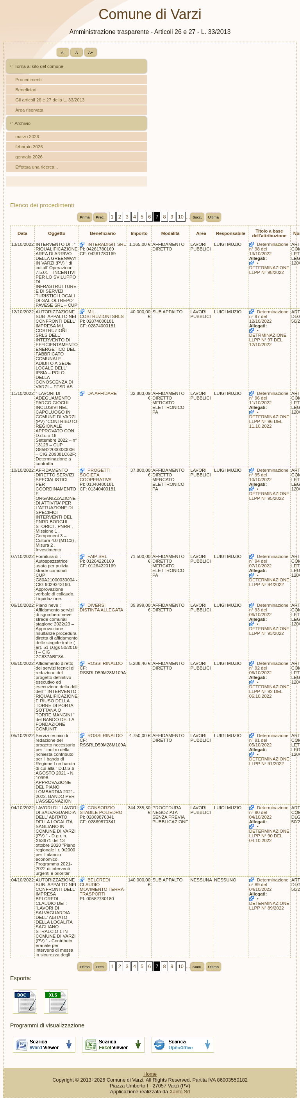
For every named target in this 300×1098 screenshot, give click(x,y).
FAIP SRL (97, 556)
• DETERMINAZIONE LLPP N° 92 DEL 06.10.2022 (269, 689)
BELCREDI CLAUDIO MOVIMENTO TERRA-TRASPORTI (102, 887)
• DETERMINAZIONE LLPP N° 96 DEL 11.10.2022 (269, 419)
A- (63, 52)
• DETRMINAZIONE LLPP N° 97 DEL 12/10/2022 (267, 337)
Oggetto (56, 233)
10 (181, 217)
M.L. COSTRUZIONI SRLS (102, 314)
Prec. (100, 217)
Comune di (149, 14)
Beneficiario (103, 233)
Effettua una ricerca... (36, 167)
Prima (84, 217)
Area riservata (29, 110)
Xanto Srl (180, 1091)
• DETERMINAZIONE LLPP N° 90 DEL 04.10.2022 (269, 833)
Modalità (170, 233)
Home (150, 1074)
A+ (90, 52)
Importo (139, 233)
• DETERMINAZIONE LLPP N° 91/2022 (269, 759)
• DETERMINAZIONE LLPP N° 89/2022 (269, 903)
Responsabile (230, 233)
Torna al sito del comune (38, 66)
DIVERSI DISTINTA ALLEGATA (101, 607)
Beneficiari (25, 89)
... (188, 217)
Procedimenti (28, 79)
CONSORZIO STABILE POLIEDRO (101, 810)
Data (22, 233)
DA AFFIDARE (102, 393)
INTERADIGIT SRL (107, 244)
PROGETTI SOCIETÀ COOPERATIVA (95, 475)
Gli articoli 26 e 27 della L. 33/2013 (49, 100)
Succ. (197, 217)
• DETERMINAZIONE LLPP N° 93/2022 (269, 629)
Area (201, 233)
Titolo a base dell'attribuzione (269, 233)
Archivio (22, 123)
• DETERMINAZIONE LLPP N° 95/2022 (269, 494)
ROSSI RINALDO (105, 663)
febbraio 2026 (29, 146)
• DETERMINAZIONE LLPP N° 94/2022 (269, 580)
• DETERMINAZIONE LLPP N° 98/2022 (269, 268)
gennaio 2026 (29, 157)
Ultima (213, 217)
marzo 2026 (27, 136)
